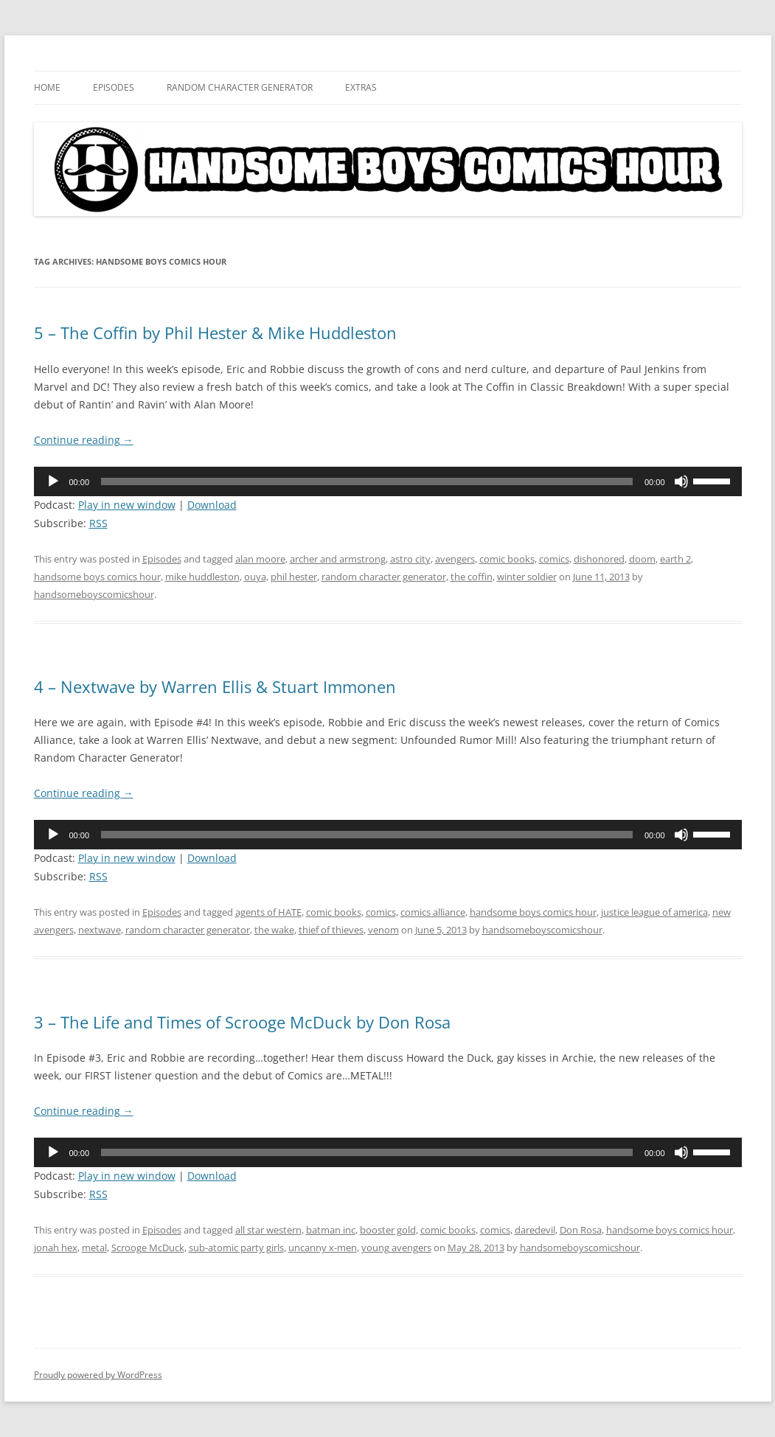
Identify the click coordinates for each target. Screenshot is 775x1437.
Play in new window (126, 505)
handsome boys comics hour (97, 576)
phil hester (294, 576)
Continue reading (83, 440)
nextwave (99, 929)
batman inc (330, 1229)
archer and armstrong (338, 559)
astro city (410, 559)
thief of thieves (331, 929)
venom (383, 929)
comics (554, 559)
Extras (361, 87)
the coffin (472, 576)
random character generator (384, 576)
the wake (274, 929)
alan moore (260, 559)
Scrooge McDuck (147, 1247)
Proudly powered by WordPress (98, 1374)
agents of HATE (268, 912)
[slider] (367, 481)
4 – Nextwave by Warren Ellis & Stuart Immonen (215, 686)
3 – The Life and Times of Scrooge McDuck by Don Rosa (242, 1022)
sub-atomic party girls (236, 1247)
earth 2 (675, 559)
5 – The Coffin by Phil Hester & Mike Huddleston (215, 332)
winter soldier (527, 576)
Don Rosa (581, 1229)
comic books (507, 559)
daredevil (535, 1229)
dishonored (599, 559)
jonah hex (55, 1247)
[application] (388, 481)
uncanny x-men (322, 1247)
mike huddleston (202, 576)
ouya (255, 576)
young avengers (396, 1247)
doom (642, 559)
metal (94, 1247)
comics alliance (432, 912)
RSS (98, 523)
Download (212, 505)
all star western (268, 1229)
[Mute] (681, 481)
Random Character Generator (240, 87)
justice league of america (654, 912)
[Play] (53, 481)
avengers (455, 559)
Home (47, 87)
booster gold (388, 1229)
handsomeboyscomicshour (94, 594)
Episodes (113, 87)
